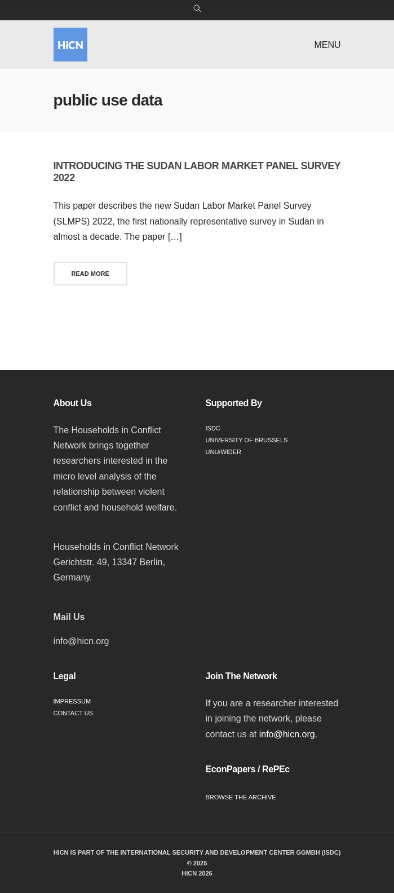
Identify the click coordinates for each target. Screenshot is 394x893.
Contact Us (74, 713)
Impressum (72, 701)
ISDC (213, 428)
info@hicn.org (287, 734)
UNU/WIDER (224, 451)
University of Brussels (247, 440)
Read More (90, 273)
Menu (327, 45)
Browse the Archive (241, 797)
